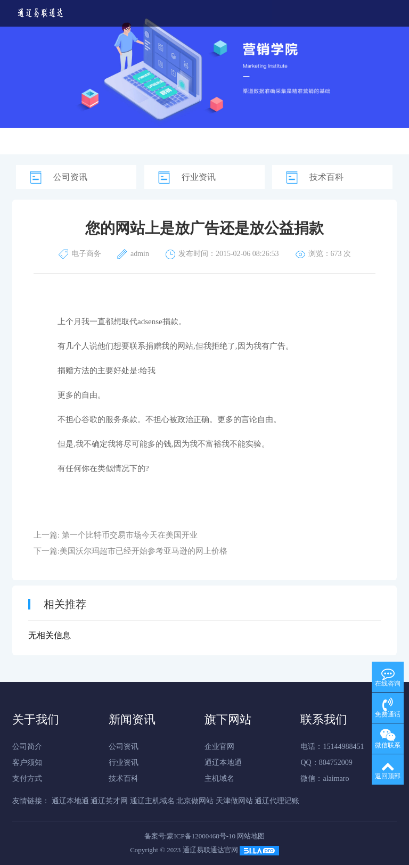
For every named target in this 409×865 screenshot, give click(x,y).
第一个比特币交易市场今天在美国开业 (130, 535)
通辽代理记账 (277, 801)
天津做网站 (234, 801)
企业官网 (219, 747)
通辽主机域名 (152, 801)
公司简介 (27, 747)
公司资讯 (70, 177)
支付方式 (27, 778)
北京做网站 (195, 801)
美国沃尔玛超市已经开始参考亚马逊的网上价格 (143, 551)
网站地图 (251, 836)
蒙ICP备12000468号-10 (201, 836)
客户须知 (27, 763)
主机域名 (219, 778)
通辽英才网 (109, 801)
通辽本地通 (223, 763)
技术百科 (326, 177)
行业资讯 (199, 177)
